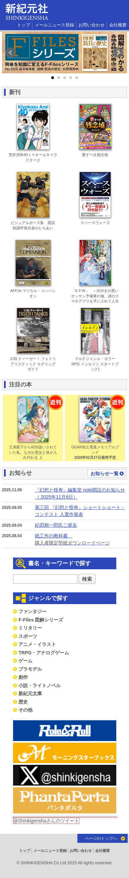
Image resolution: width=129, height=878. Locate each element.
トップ (23, 25)
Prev (10, 52)
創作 (23, 677)
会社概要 (118, 25)
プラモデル (30, 669)
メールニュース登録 (54, 25)
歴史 (23, 702)
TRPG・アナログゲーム (43, 652)
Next (118, 52)
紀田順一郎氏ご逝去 (56, 525)
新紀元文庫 (30, 693)
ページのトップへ (101, 838)
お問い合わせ (91, 25)
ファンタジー (32, 611)
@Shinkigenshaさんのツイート (46, 820)
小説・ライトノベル (39, 685)
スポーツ (27, 636)
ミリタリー (30, 628)
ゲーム (25, 660)
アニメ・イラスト (37, 644)
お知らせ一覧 (104, 473)
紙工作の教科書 (80, 539)
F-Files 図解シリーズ (40, 620)
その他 (25, 710)
